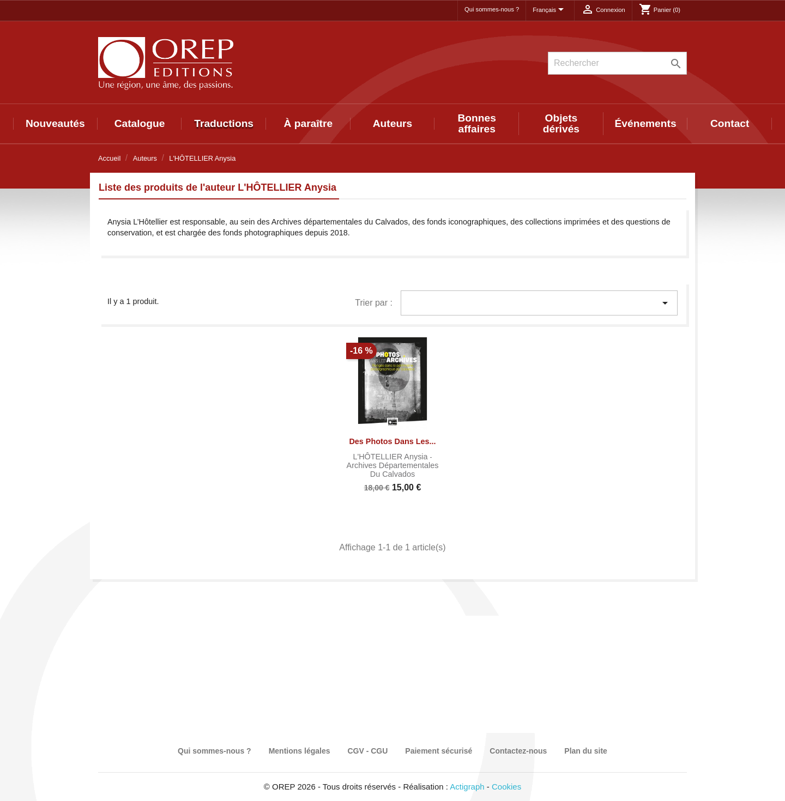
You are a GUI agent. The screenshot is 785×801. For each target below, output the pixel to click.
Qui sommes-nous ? (491, 9)
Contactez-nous (518, 751)
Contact (729, 123)
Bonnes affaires (477, 123)
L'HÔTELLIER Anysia (391, 456)
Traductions (223, 123)
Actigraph (467, 786)
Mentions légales (299, 751)
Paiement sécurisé (438, 751)
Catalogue (139, 123)
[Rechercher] (617, 63)
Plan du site (585, 751)
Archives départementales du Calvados (393, 469)
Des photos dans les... (392, 441)
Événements (646, 123)
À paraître (308, 123)
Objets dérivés (561, 123)
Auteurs (393, 123)
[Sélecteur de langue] (550, 10)
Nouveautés (55, 123)
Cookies (506, 786)
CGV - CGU (367, 751)
